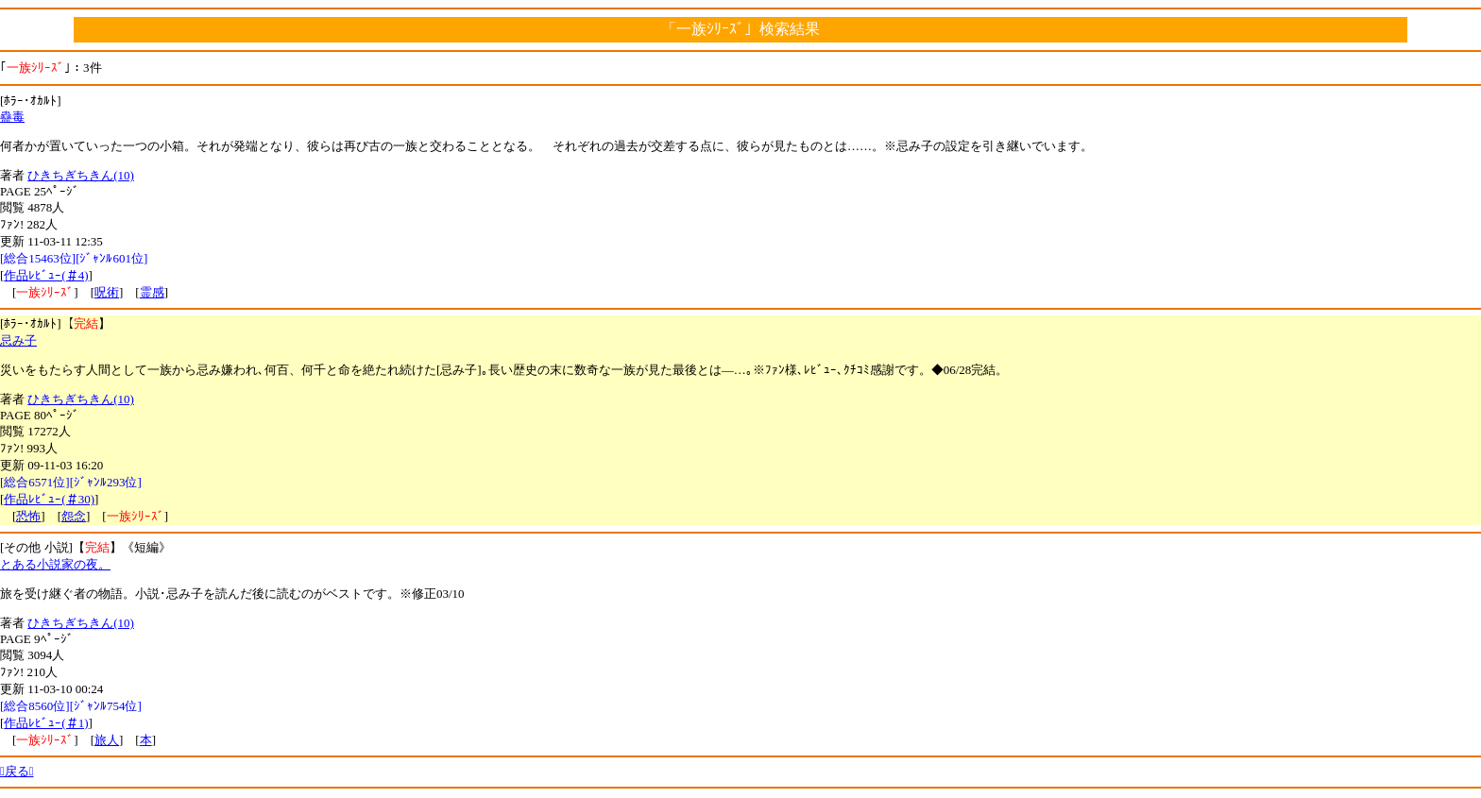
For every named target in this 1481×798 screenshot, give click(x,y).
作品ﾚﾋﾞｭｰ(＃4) (46, 275)
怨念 (73, 516)
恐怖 (28, 516)
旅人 (106, 740)
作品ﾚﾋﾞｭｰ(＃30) (49, 499)
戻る (17, 771)
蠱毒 (12, 117)
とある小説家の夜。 (55, 564)
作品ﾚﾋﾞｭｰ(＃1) (46, 723)
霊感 (152, 292)
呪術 (106, 292)
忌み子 (18, 340)
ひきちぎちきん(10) (80, 175)
